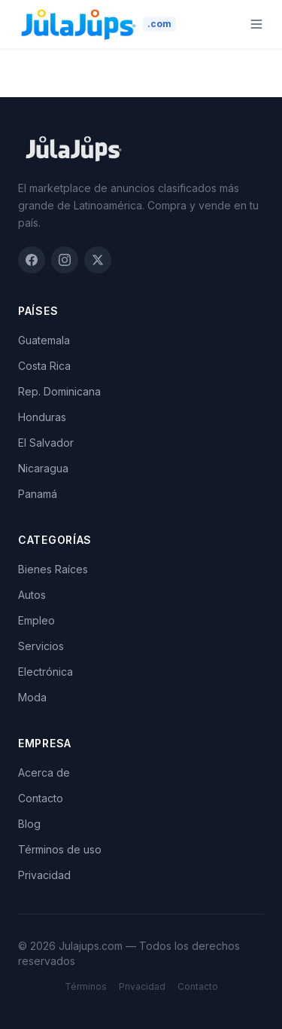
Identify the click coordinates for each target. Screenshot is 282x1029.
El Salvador (46, 442)
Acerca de (44, 772)
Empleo (36, 620)
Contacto (40, 798)
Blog (29, 823)
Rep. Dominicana (59, 391)
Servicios (41, 646)
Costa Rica (44, 365)
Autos (32, 594)
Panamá (37, 493)
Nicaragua (43, 468)
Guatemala (44, 340)
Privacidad (44, 875)
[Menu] (256, 24)
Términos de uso (60, 849)
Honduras (42, 417)
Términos (86, 986)
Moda (32, 697)
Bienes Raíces (53, 569)
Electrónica (45, 671)
